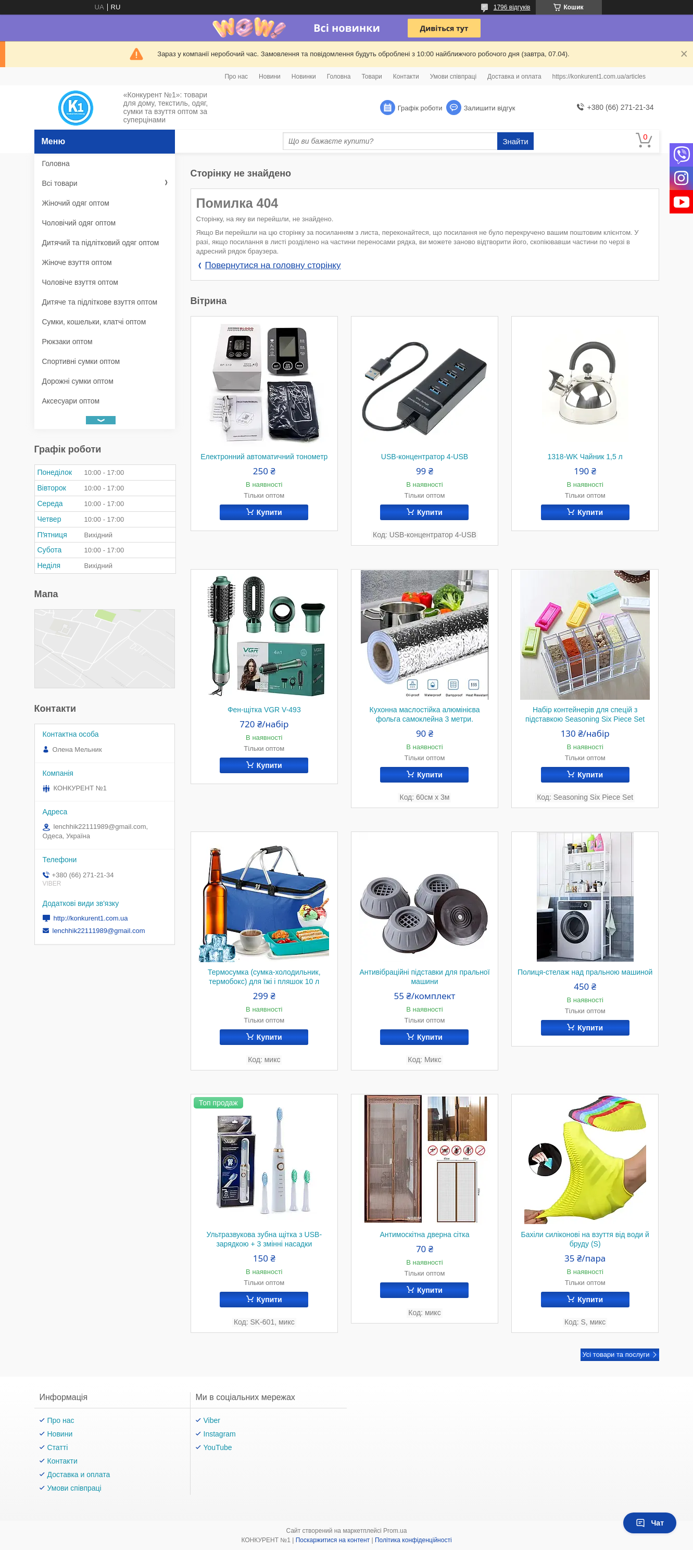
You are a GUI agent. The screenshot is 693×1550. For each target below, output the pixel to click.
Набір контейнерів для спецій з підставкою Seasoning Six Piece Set (585, 714)
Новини (270, 76)
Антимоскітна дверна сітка (425, 1234)
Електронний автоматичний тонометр (263, 456)
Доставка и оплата (514, 76)
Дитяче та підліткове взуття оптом (100, 302)
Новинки (304, 76)
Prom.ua (395, 1530)
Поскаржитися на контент (333, 1540)
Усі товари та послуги (615, 1354)
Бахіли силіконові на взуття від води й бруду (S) (585, 1239)
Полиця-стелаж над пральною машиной (585, 972)
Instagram (220, 1434)
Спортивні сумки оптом (81, 361)
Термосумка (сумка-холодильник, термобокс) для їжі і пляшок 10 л (264, 977)
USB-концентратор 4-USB (424, 456)
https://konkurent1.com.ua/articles (599, 76)
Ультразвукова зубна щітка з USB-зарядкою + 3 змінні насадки (264, 1239)
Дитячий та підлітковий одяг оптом (100, 242)
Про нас (236, 76)
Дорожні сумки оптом (78, 381)
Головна (339, 76)
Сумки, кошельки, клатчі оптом (94, 322)
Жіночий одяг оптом (75, 203)
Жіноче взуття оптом (77, 262)
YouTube (218, 1447)
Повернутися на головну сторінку (273, 265)
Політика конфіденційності (413, 1540)
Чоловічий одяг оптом (79, 223)
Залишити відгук (489, 108)
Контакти (406, 76)
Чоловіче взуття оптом (80, 282)
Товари (371, 76)
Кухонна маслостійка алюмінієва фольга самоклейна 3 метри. (424, 714)
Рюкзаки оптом (67, 341)
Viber (212, 1420)
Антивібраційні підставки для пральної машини (424, 977)
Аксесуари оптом (71, 401)
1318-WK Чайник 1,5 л (585, 456)
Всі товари (60, 183)
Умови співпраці (453, 76)
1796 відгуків (512, 7)
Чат (650, 1523)
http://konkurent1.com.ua (91, 918)
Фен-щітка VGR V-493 (264, 709)
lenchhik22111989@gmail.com (99, 931)
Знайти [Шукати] (515, 141)
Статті (57, 1447)
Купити (269, 512)
